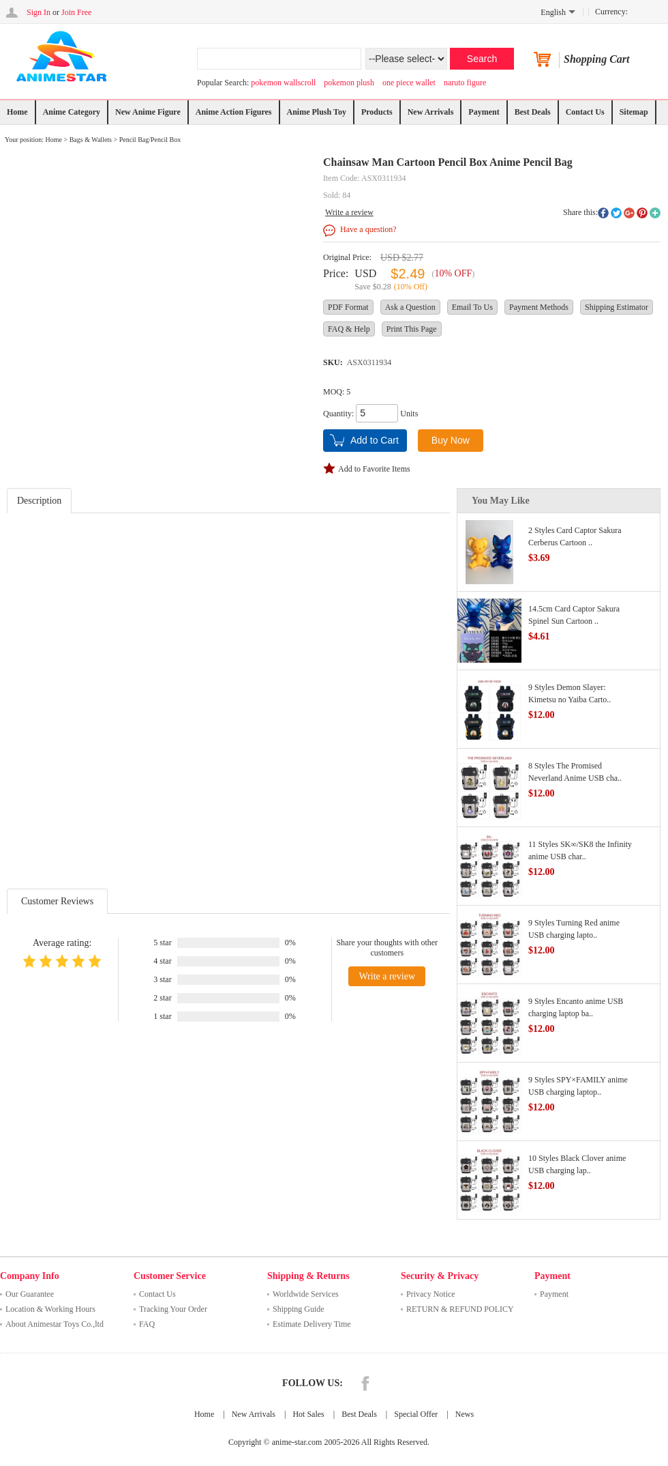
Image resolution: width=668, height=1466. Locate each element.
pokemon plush (349, 82)
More (655, 212)
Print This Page (411, 329)
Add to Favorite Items (374, 469)
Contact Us (585, 112)
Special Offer (416, 1414)
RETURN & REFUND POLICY (460, 1309)
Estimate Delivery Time (312, 1324)
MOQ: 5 (336, 392)
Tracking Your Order (173, 1309)
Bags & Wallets (91, 139)
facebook (603, 212)
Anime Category (71, 112)
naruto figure (465, 82)
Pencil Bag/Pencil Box (150, 139)
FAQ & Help (349, 329)
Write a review (349, 212)
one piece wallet (409, 82)
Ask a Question (410, 307)
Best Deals (533, 112)
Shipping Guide (298, 1309)
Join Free (76, 12)
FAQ (147, 1324)
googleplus (629, 212)
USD (365, 273)
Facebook (365, 1383)
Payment (483, 112)
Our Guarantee (29, 1294)
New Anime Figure (148, 112)
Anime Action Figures (234, 112)
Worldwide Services (306, 1294)
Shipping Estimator (616, 307)
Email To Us (472, 307)
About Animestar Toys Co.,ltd (54, 1324)
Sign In (38, 12)
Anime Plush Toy (316, 112)
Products (377, 112)
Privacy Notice (430, 1294)
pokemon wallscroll (283, 82)
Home (17, 112)
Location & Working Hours (50, 1309)
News (464, 1414)
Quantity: (338, 413)
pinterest (642, 212)
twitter (616, 212)
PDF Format (348, 307)
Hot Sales (308, 1414)
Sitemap (634, 112)
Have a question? (368, 229)
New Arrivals (431, 112)
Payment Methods (538, 307)
